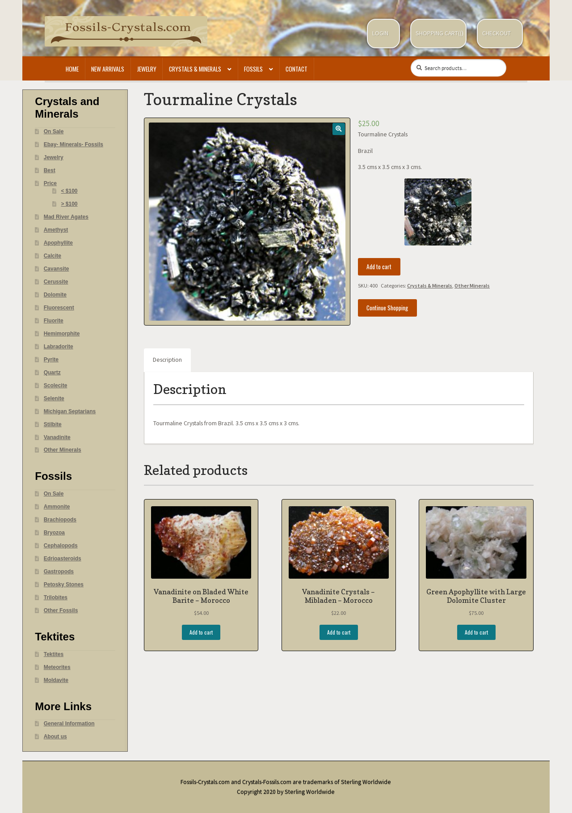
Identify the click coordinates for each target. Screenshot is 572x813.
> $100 (69, 204)
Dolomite (55, 295)
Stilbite (53, 424)
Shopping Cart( (438, 33)
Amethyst (56, 230)
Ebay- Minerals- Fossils (73, 144)
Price (50, 183)
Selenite (54, 398)
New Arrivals (107, 68)
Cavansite (56, 269)
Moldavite (56, 680)
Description (167, 360)
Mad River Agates (66, 217)
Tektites (53, 654)
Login (380, 33)
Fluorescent (59, 308)
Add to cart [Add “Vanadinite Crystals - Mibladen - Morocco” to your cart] (338, 632)
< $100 (69, 191)
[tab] (167, 360)
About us (55, 736)
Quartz (52, 372)
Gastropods (59, 571)
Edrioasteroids (62, 558)
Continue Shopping (387, 307)
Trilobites (55, 597)
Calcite (52, 256)
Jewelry (146, 68)
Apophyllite (58, 243)
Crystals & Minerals (195, 68)
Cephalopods (61, 545)
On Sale (54, 131)
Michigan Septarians (70, 411)
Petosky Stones (64, 584)
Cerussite (56, 282)
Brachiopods (60, 520)
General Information (69, 723)
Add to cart (378, 266)
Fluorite (53, 321)
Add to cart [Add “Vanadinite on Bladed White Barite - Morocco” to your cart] (201, 632)
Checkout (496, 33)
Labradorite (58, 346)
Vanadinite (57, 437)
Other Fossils (61, 610)
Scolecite (55, 385)
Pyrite (51, 359)
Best (49, 170)
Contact (296, 68)
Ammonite (57, 507)
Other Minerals (472, 285)
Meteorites (57, 667)
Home (72, 68)
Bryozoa (54, 532)
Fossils (253, 68)
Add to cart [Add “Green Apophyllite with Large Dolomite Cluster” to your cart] (476, 632)
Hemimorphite (62, 333)
